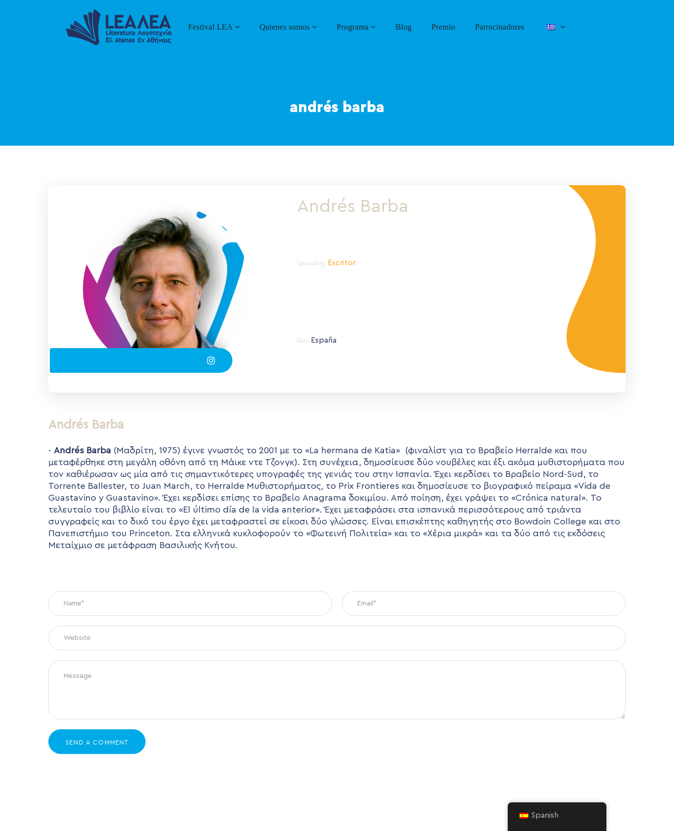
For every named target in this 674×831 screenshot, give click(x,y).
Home (287, 64)
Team (321, 64)
